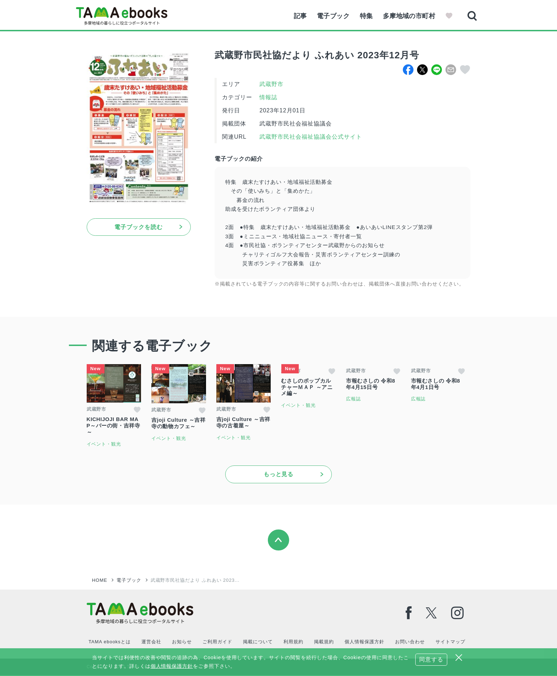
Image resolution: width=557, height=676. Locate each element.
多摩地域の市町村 (409, 16)
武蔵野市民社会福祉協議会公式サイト (310, 137)
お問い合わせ (409, 642)
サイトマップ (450, 642)
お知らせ (181, 642)
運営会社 (151, 642)
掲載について (257, 642)
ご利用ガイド (217, 642)
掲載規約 (324, 642)
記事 (298, 16)
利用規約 (293, 642)
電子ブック (331, 16)
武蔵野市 (271, 84)
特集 (365, 16)
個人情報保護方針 (364, 642)
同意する (431, 659)
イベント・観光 (104, 444)
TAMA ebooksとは (109, 642)
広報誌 (357, 399)
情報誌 (268, 97)
